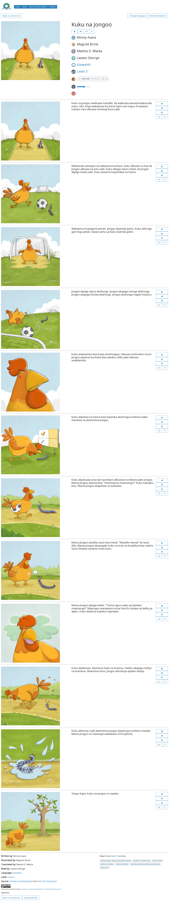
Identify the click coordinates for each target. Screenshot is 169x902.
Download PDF (31, 897)
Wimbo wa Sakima (107, 864)
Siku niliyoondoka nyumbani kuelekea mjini (145, 864)
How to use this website (38, 7)
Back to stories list (11, 15)
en (86, 31)
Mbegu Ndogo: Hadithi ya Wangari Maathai (116, 861)
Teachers (52, 7)
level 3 (114, 856)
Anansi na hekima (122, 864)
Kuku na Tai (105, 868)
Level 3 (82, 71)
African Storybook (47, 881)
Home (17, 7)
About (25, 7)
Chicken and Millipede (20, 881)
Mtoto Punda (157, 861)
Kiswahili (83, 64)
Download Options (157, 15)
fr (92, 31)
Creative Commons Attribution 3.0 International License (41, 889)
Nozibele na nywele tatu (141, 861)
